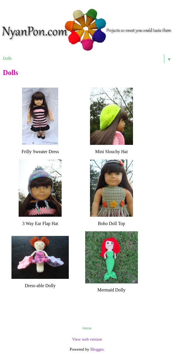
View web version (87, 339)
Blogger (96, 349)
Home (86, 328)
